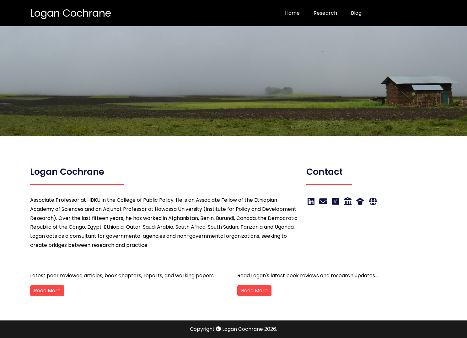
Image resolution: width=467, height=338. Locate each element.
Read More (47, 290)
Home (292, 13)
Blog (356, 13)
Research (325, 13)
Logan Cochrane (70, 13)
